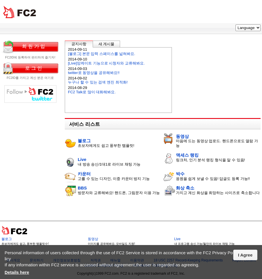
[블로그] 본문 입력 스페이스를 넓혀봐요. (101, 54)
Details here (17, 272)
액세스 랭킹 (187, 155)
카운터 (84, 173)
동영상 (182, 136)
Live (82, 159)
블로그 (84, 140)
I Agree (245, 255)
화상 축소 (185, 187)
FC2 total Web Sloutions (19, 12)
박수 (180, 173)
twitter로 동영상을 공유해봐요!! (93, 73)
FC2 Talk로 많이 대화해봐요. (92, 92)
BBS (82, 187)
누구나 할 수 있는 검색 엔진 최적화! (98, 82)
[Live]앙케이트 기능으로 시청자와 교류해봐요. (106, 63)
